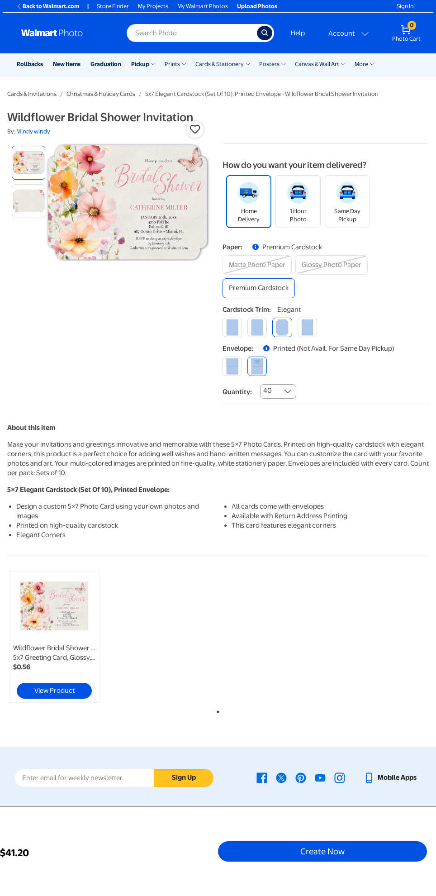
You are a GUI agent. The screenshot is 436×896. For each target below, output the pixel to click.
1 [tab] (216, 710)
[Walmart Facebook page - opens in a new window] (261, 777)
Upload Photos (257, 6)
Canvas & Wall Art (317, 64)
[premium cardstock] (259, 288)
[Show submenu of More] (372, 63)
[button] (195, 129)
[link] (54, 637)
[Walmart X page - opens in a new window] (281, 777)
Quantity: (237, 392)
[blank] (232, 366)
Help (298, 33)
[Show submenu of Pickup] (153, 63)
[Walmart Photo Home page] (64, 33)
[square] (232, 327)
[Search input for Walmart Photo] (192, 33)
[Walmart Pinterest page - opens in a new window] (300, 777)
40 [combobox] (267, 390)
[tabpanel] (77, 637)
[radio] (29, 163)
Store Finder (113, 6)
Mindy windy (33, 131)
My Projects (153, 6)
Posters (269, 64)
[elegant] (282, 327)
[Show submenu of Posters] (283, 63)
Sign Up (184, 777)
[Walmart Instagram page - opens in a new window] (339, 777)
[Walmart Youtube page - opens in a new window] (320, 777)
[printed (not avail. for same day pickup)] (257, 366)
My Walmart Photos (202, 6)
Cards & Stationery (219, 64)
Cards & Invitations (32, 94)
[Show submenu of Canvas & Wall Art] (343, 63)
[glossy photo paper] (331, 265)
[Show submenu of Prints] (184, 63)
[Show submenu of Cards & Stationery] (248, 63)
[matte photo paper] (257, 265)
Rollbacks (30, 64)
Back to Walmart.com (47, 6)
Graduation (105, 64)
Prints (172, 64)
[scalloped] (307, 327)
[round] (257, 327)
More (361, 64)
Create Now (322, 851)
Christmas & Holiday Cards (100, 94)
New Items (67, 64)
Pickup (140, 64)
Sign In (405, 6)
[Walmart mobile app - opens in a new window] (390, 777)
